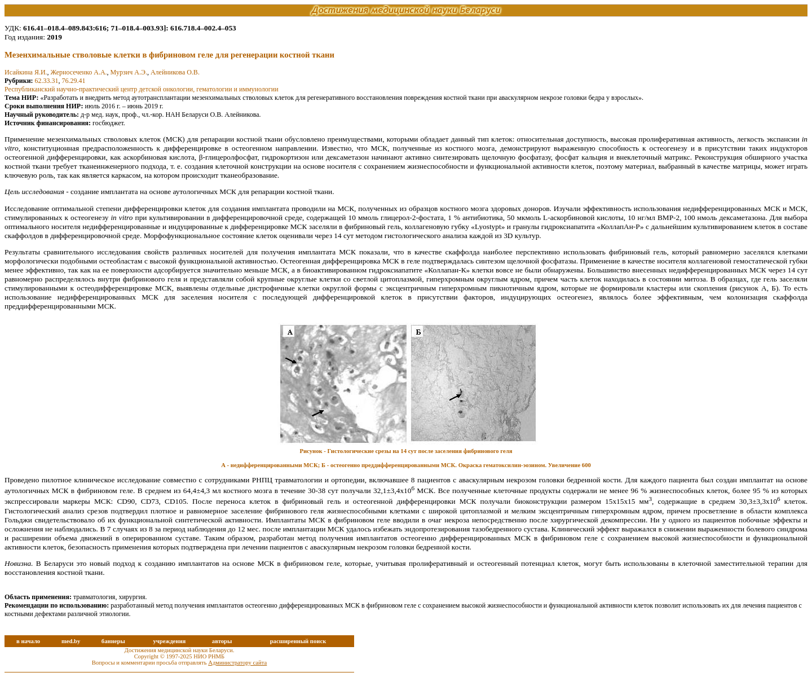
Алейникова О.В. (175, 72)
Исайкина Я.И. (26, 72)
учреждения (169, 641)
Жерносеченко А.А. (79, 72)
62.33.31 (47, 81)
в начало (28, 641)
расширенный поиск (298, 641)
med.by (70, 641)
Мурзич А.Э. (129, 72)
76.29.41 (74, 81)
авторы (222, 641)
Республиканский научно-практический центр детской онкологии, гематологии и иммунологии (142, 89)
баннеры (113, 641)
